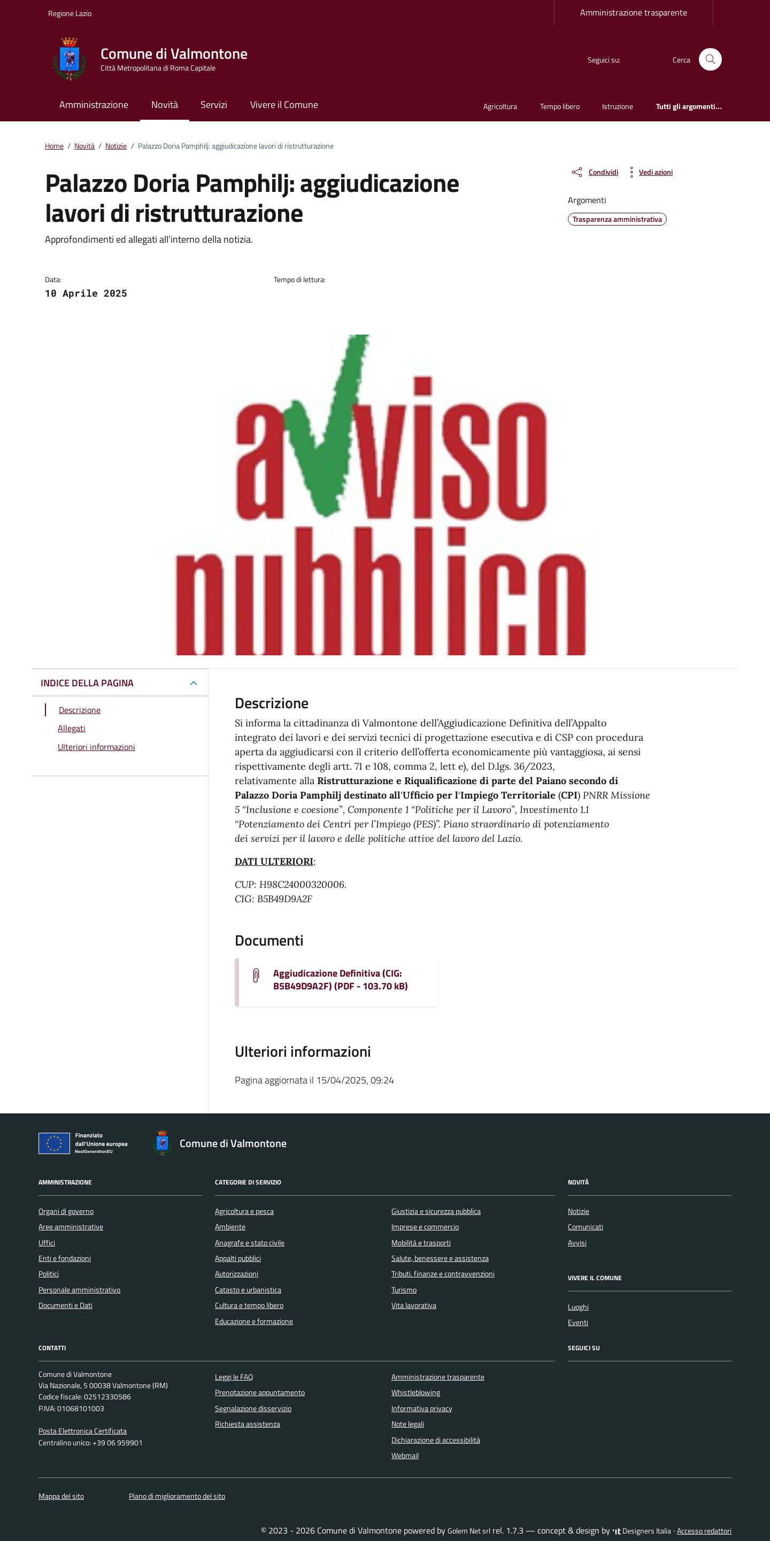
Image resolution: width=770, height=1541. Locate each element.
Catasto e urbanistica (248, 1290)
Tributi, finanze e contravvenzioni (443, 1274)
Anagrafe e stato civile (249, 1243)
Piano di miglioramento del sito (177, 1496)
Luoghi (578, 1307)
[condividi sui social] (594, 172)
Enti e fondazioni (64, 1258)
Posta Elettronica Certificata (82, 1431)
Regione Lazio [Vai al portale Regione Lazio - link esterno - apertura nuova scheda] (69, 13)
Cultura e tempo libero (249, 1305)
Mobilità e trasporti (421, 1243)
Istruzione (617, 106)
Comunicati (585, 1227)
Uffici (46, 1243)
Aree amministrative (70, 1227)
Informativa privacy (421, 1408)
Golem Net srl (469, 1531)
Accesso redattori (704, 1531)
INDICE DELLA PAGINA (87, 683)
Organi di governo (66, 1211)
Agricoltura (500, 106)
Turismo (404, 1290)
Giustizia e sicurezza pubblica (436, 1211)
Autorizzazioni (236, 1274)
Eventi (578, 1322)
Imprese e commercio (425, 1227)
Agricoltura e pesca (244, 1211)
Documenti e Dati (65, 1305)
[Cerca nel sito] (710, 59)
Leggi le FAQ (234, 1377)
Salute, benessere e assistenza (440, 1258)
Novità (164, 104)
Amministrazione (93, 104)
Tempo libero (560, 106)
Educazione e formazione (254, 1321)
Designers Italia (641, 1531)
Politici (48, 1274)
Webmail (405, 1455)
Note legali (407, 1424)
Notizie (578, 1211)
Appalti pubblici (238, 1258)
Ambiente (230, 1227)
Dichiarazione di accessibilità (435, 1440)
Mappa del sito (61, 1496)
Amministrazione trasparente (633, 12)
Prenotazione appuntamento (260, 1392)
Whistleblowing (415, 1392)
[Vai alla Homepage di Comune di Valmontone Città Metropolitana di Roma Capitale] (154, 59)
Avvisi (577, 1243)
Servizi (214, 104)
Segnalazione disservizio (253, 1408)
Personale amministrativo (79, 1290)
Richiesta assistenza (247, 1424)
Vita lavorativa (413, 1305)
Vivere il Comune (284, 104)
